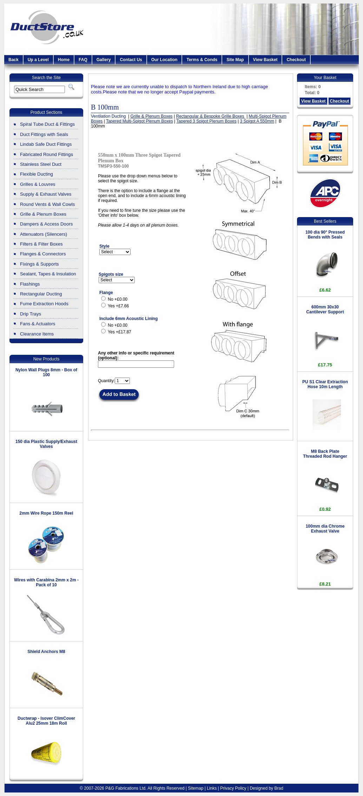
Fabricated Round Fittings (46, 154)
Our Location (164, 59)
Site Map (235, 59)
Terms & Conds (201, 59)
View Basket (265, 59)
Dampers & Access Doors (46, 224)
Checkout (296, 59)
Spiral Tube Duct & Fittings (47, 124)
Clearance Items (37, 334)
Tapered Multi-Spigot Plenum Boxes (139, 121)
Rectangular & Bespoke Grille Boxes (210, 116)
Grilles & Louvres (37, 184)
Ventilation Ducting (109, 116)
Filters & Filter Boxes (41, 244)
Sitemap (195, 788)
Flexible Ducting (36, 174)
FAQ (83, 59)
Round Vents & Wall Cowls (47, 204)
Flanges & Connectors (43, 253)
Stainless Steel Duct (40, 164)
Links (212, 788)
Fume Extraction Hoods (44, 303)
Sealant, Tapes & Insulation (48, 273)
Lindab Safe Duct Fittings (46, 144)
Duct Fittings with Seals (44, 134)
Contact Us (131, 59)
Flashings (30, 284)
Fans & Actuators (37, 323)
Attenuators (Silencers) (43, 234)
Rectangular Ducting (41, 293)
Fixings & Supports (39, 264)
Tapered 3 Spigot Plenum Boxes (206, 121)
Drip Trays (30, 314)
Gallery (104, 59)
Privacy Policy (233, 788)
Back (13, 59)
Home (64, 59)
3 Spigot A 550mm (257, 121)
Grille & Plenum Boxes (43, 214)
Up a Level (38, 59)
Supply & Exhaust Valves (45, 194)
